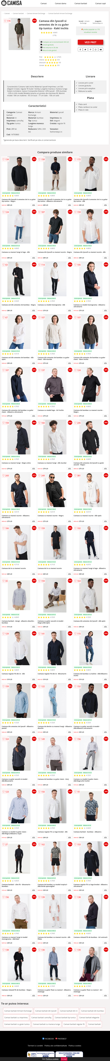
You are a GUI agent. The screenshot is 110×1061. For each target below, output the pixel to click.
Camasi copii (100, 3)
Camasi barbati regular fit (74, 1024)
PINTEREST (61, 1039)
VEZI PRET (90, 42)
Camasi (44, 3)
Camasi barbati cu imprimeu (16, 1017)
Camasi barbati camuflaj (41, 1017)
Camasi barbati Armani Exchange (60, 13)
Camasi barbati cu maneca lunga (46, 1024)
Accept (64, 1059)
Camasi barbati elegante (89, 1017)
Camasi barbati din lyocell (46, 1011)
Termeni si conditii (35, 1045)
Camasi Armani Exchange (36, 13)
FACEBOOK (48, 1039)
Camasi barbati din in (69, 1011)
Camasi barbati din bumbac (92, 1011)
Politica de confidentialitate (55, 1045)
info (33, 205)
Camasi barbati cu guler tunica (16, 1024)
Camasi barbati (81, 3)
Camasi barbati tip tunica (65, 1017)
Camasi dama (60, 3)
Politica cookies (75, 1045)
